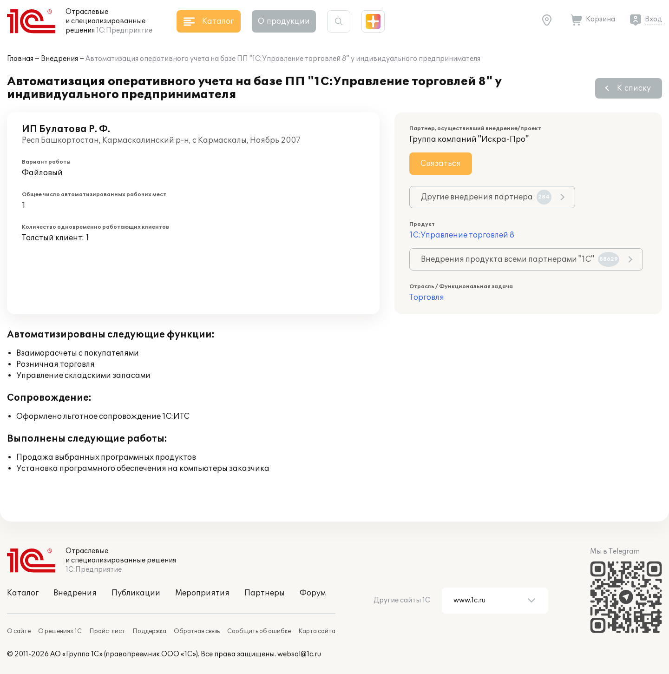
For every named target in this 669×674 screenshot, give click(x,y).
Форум (313, 593)
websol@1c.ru (299, 654)
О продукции (284, 21)
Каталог (23, 593)
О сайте (19, 631)
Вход (653, 19)
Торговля (426, 297)
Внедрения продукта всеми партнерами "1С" (520, 259)
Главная (20, 59)
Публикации (136, 593)
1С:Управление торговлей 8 (461, 235)
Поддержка (149, 631)
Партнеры (264, 593)
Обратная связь (197, 631)
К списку (634, 88)
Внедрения (59, 59)
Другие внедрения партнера (486, 197)
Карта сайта (316, 631)
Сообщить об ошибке (259, 631)
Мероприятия (202, 593)
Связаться (440, 163)
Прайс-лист (107, 631)
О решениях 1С (60, 631)
